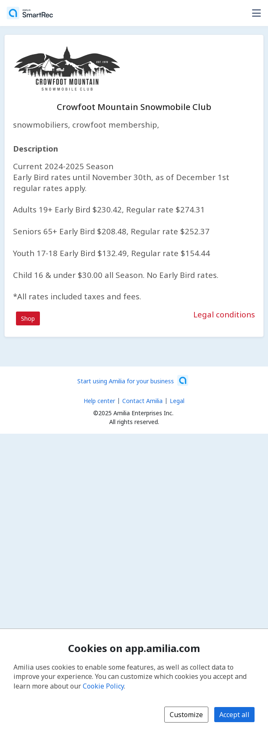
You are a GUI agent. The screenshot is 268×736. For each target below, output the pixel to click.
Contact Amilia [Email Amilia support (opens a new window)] (142, 401)
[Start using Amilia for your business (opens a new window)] (132, 380)
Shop (28, 318)
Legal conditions (224, 314)
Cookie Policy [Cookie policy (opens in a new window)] (103, 686)
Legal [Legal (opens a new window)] (177, 401)
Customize (186, 714)
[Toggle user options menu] (256, 13)
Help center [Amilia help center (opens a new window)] (99, 401)
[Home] (30, 13)
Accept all (234, 714)
